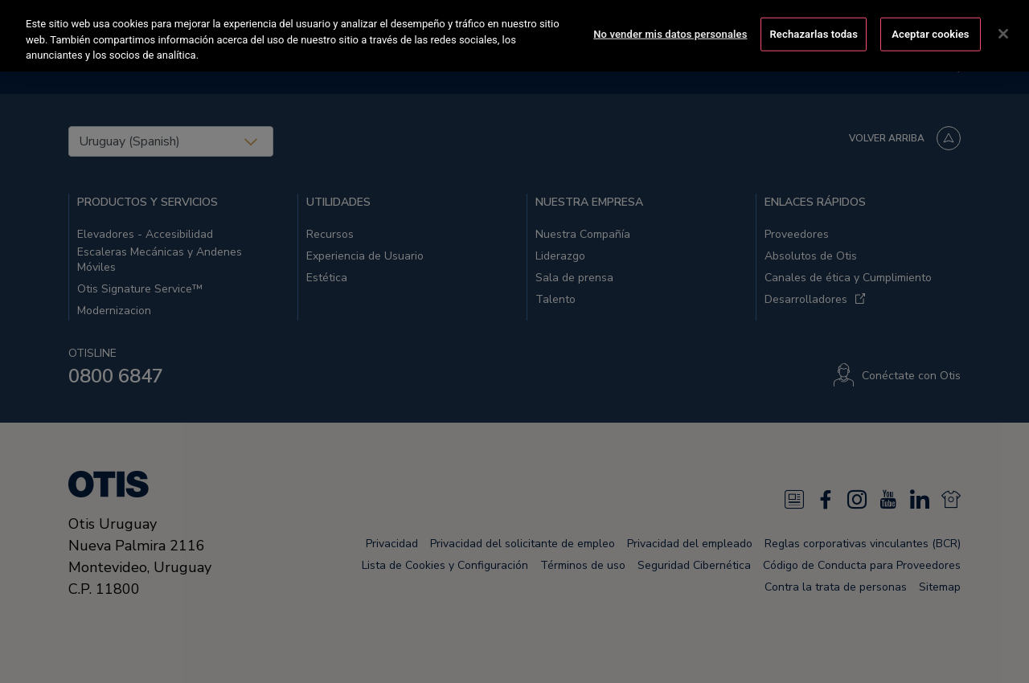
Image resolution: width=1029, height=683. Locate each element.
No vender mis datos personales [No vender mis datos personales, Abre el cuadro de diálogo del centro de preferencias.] (670, 31)
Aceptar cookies (930, 31)
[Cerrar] (1003, 31)
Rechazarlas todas (813, 31)
